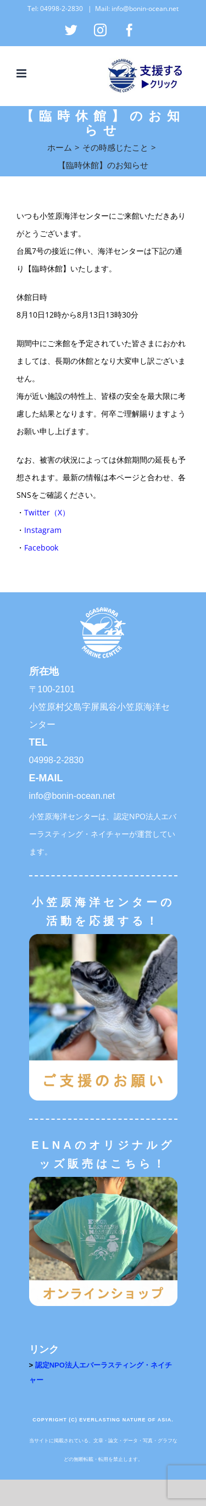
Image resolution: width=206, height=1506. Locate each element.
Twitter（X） (47, 512)
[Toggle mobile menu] (22, 73)
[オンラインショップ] (103, 1180)
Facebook (41, 547)
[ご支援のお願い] (103, 937)
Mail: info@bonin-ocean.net (137, 8)
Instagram (43, 530)
